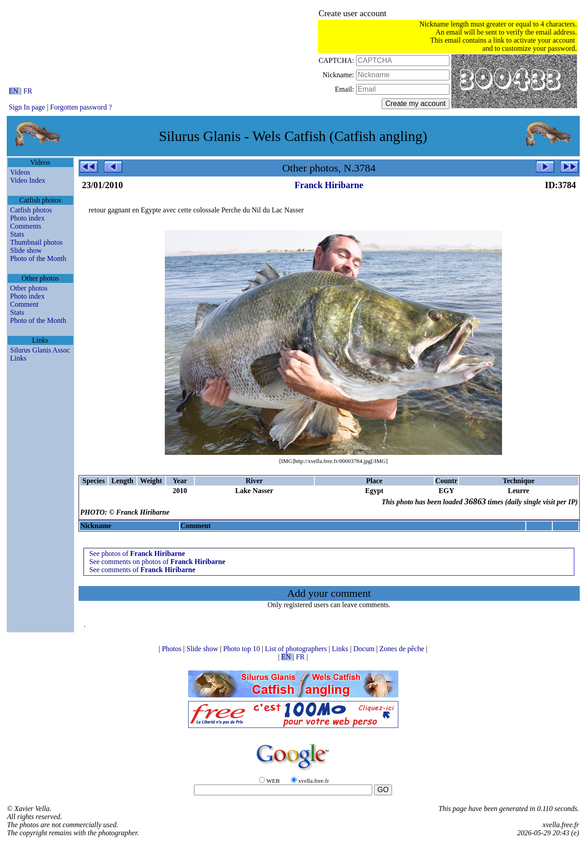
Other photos (29, 288)
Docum (364, 648)
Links (18, 358)
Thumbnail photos (36, 242)
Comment (24, 304)
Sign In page (27, 107)
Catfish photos (31, 210)
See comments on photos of (157, 561)
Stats (17, 234)
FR (27, 91)
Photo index (27, 218)
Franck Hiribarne (329, 185)
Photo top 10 (242, 648)
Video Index (28, 180)
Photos (172, 648)
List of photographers (297, 648)
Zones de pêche (402, 648)
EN (14, 91)
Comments (25, 226)
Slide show (26, 250)
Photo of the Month (38, 258)
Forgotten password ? (81, 107)
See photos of (137, 553)
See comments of (142, 569)
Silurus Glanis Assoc (40, 350)
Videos (20, 172)
